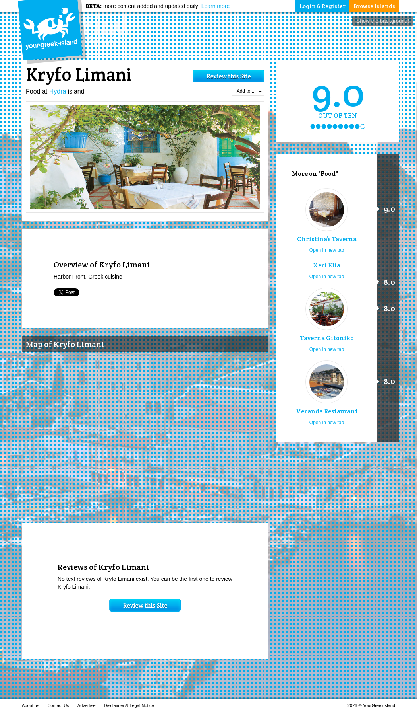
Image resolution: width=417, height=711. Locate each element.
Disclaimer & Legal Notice (131, 705)
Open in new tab (326, 250)
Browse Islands (374, 6)
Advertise (88, 705)
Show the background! (382, 21)
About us (32, 705)
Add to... (249, 91)
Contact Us (60, 705)
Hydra (57, 91)
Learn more (215, 6)
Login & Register (322, 6)
